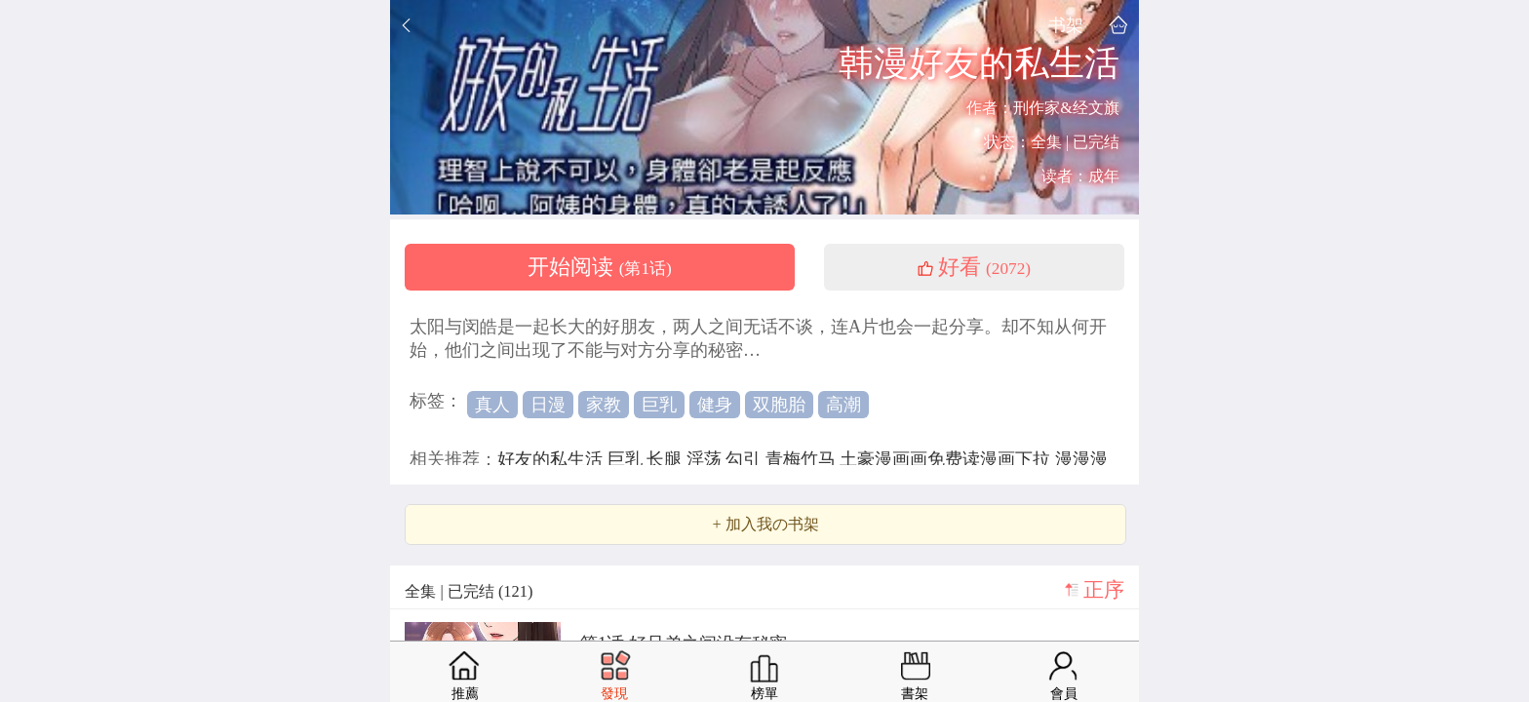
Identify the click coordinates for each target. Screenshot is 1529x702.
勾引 (745, 459)
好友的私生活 (552, 459)
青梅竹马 (803, 459)
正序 (1103, 590)
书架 (1065, 25)
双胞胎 (779, 404)
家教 (603, 404)
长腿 (666, 459)
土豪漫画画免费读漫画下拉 (947, 459)
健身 (714, 404)
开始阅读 (600, 267)
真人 (492, 404)
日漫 (548, 404)
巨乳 (659, 404)
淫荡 (706, 459)
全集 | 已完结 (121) (468, 591)
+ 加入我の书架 (765, 524)
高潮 (843, 404)
